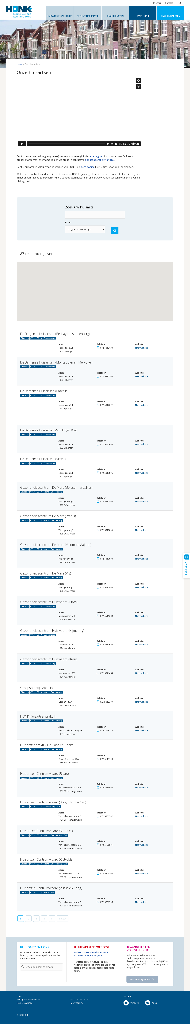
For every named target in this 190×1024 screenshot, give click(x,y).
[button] (91, 282)
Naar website (141, 347)
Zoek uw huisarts (64, 207)
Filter (53, 222)
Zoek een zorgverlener (140, 979)
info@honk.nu (76, 1002)
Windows (131, 1002)
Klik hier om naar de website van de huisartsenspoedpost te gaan (91, 954)
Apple (151, 1002)
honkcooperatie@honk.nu (99, 159)
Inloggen (157, 2)
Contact (169, 2)
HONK (24, 11)
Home (20, 64)
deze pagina (95, 156)
